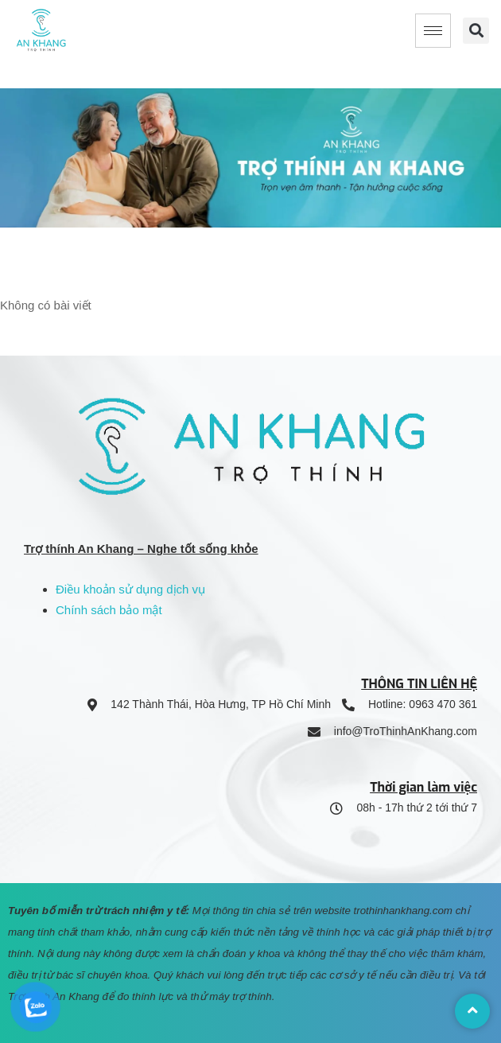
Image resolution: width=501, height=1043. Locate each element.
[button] (476, 31)
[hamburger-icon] (433, 31)
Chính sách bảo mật (109, 610)
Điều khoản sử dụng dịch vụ (130, 589)
